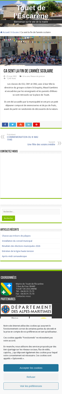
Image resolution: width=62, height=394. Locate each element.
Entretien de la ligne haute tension (18, 251)
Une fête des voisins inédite (38, 143)
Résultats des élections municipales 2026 (21, 246)
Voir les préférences (31, 386)
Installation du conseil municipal (17, 241)
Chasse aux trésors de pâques (16, 236)
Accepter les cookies (31, 367)
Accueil (4, 32)
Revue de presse (38, 76)
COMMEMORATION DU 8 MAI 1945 (24, 137)
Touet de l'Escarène (31, 12)
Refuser (31, 377)
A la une (15, 32)
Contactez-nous (23, 296)
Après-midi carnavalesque (14, 256)
